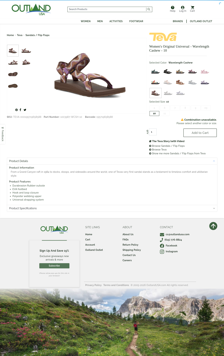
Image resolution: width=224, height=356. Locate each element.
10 (154, 113)
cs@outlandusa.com (175, 234)
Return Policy (130, 244)
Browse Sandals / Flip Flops (167, 146)
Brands (178, 21)
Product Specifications (23, 208)
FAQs (126, 239)
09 (205, 108)
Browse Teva (157, 149)
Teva (20, 35)
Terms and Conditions (116, 285)
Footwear (136, 21)
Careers (127, 260)
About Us (128, 234)
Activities (116, 21)
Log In (182, 9)
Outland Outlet (201, 21)
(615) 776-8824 (171, 239)
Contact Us (129, 255)
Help (172, 9)
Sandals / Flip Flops (38, 35)
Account (90, 244)
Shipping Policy (132, 250)
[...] (107, 9)
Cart (192, 9)
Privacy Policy (93, 285)
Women (86, 21)
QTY (147, 132)
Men (100, 21)
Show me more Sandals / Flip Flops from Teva (177, 153)
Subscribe (54, 265)
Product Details (18, 161)
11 (164, 113)
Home (10, 35)
